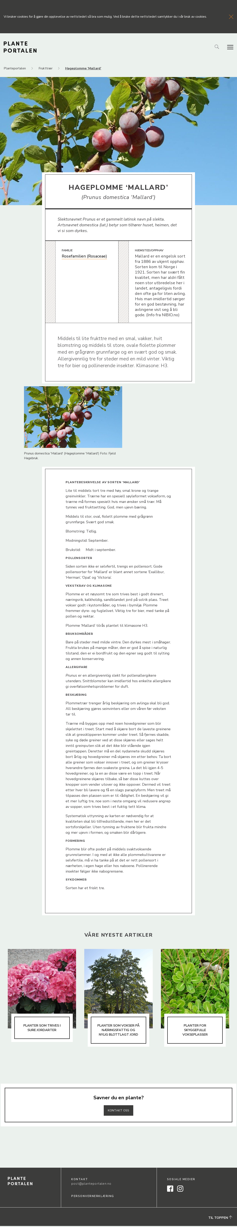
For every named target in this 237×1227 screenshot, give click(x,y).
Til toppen (220, 1219)
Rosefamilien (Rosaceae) (84, 256)
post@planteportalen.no (91, 1185)
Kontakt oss (118, 1111)
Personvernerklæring (92, 1197)
